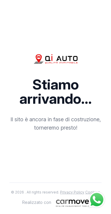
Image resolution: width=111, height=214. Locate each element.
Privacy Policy (72, 192)
